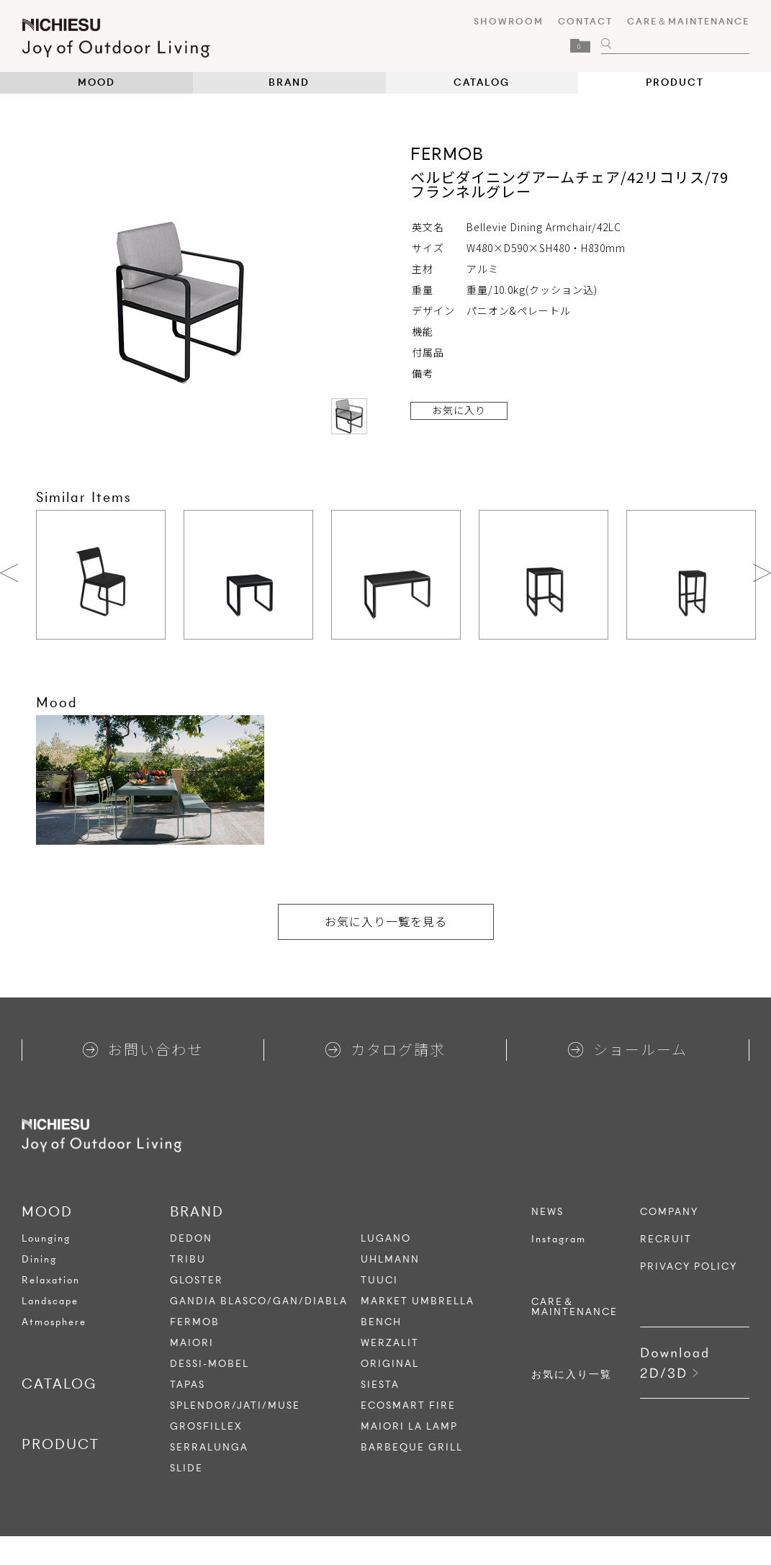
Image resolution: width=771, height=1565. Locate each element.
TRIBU (188, 1259)
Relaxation (51, 1280)
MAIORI (192, 1343)
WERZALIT (390, 1343)
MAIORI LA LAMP (409, 1426)
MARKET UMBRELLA (417, 1301)
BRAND (289, 82)
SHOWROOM (509, 21)
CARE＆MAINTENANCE (688, 21)
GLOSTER (196, 1280)
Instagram (558, 1239)
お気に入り (459, 410)
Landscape (50, 1301)
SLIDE (186, 1468)
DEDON (191, 1238)
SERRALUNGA (209, 1447)
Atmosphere (54, 1322)
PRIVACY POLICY (688, 1267)
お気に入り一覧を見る (386, 921)
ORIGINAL (390, 1364)
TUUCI (379, 1280)
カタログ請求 (385, 1049)
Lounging (46, 1238)
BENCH (381, 1322)
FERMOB (195, 1322)
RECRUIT (666, 1239)
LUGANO (386, 1238)
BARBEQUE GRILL (412, 1447)
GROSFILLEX (206, 1426)
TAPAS (187, 1384)
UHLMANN (390, 1259)
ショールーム (627, 1049)
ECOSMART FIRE (408, 1405)
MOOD (96, 82)
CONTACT (585, 21)
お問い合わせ (143, 1049)
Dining (39, 1259)
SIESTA (380, 1384)
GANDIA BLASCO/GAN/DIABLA (259, 1301)
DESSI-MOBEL (209, 1364)
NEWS (547, 1212)
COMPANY (669, 1212)
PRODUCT (675, 82)
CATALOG (482, 82)
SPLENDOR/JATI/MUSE (235, 1405)
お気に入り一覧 (571, 1375)
